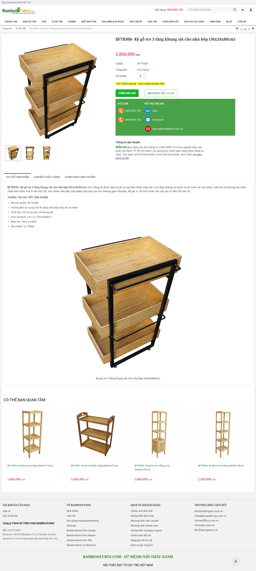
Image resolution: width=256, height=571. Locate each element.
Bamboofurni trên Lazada (81, 530)
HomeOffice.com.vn (207, 520)
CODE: (119, 63)
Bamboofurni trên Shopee (81, 535)
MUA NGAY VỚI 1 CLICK (161, 93)
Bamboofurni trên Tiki (79, 540)
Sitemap (71, 525)
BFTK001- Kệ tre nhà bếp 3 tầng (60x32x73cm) (94, 465)
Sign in (6, 510)
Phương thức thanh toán (144, 525)
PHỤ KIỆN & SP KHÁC (113, 21)
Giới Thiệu (72, 510)
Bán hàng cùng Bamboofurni (83, 520)
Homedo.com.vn (205, 525)
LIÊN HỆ (242, 21)
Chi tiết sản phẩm (17, 177)
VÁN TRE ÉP (135, 21)
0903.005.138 (175, 9)
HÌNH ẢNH (215, 21)
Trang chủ (7, 28)
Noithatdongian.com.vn (209, 511)
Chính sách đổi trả (141, 535)
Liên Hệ (71, 515)
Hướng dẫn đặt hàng (142, 515)
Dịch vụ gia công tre (142, 545)
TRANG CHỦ (11, 21)
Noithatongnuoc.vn (206, 530)
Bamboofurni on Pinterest (81, 545)
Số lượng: (121, 75)
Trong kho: (121, 69)
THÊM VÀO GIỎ (127, 93)
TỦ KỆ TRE (56, 21)
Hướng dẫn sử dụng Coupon (146, 530)
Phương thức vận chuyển (145, 520)
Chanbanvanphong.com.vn (210, 516)
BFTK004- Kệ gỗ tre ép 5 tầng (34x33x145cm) (221, 465)
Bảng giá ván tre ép (141, 540)
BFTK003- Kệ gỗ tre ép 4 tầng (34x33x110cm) (30, 465)
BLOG (229, 21)
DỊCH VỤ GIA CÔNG (194, 21)
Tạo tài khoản (10, 515)
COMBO (72, 21)
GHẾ (44, 21)
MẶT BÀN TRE (88, 21)
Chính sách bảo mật (142, 510)
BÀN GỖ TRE (29, 21)
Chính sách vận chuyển (80, 177)
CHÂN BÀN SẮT (170, 21)
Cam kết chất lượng (47, 177)
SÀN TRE (152, 21)
